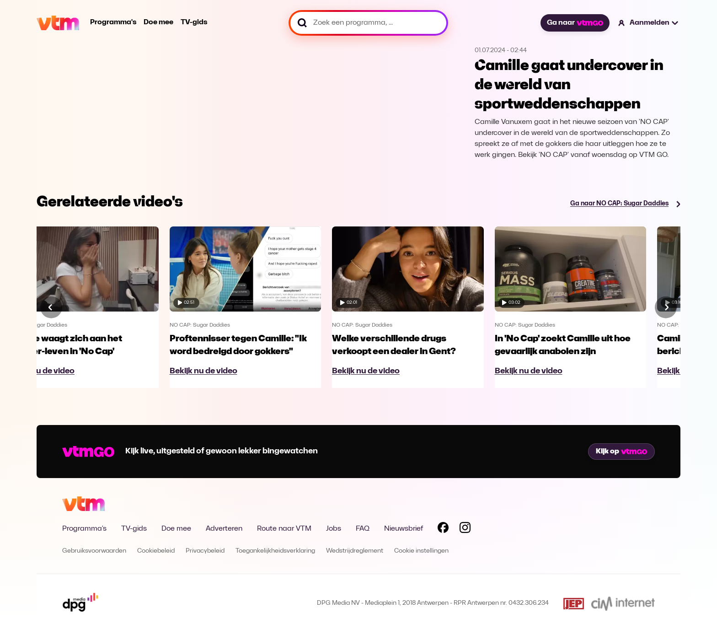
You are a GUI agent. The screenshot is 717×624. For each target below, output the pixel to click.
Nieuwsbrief (403, 529)
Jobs (333, 529)
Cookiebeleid (156, 551)
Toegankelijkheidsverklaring (275, 551)
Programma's (113, 22)
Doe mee (158, 22)
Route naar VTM (284, 529)
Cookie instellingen (421, 551)
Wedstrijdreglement (354, 551)
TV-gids (194, 22)
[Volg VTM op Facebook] (443, 529)
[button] (648, 22)
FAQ (362, 529)
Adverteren (224, 529)
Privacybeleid (205, 551)
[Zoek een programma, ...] (368, 23)
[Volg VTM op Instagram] (465, 529)
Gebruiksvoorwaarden (94, 551)
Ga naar (575, 23)
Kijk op (621, 451)
